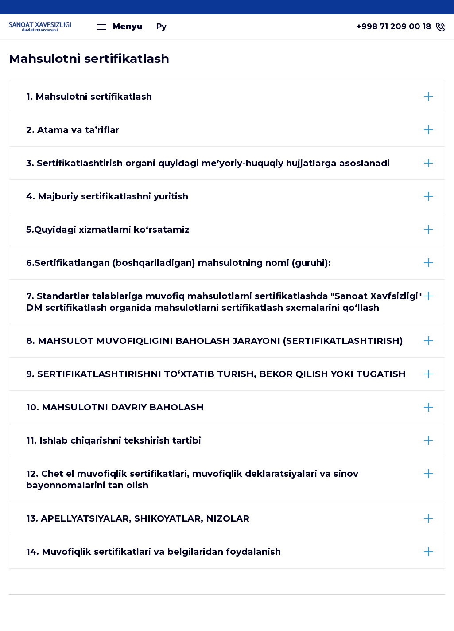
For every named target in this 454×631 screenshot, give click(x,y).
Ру (161, 26)
